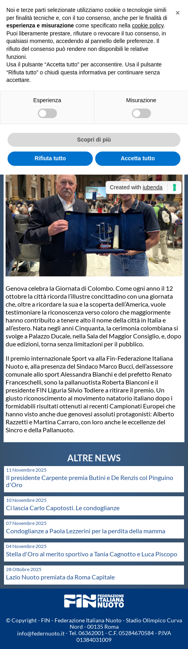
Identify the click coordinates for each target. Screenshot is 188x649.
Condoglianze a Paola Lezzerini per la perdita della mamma (85, 530)
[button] (177, 12)
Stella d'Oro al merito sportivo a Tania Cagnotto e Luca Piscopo (91, 554)
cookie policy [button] (147, 25)
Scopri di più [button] (94, 139)
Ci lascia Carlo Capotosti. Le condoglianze (62, 507)
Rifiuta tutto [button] (50, 158)
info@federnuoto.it (41, 633)
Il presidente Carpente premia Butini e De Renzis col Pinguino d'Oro (89, 481)
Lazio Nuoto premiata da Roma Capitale (60, 577)
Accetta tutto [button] (138, 158)
